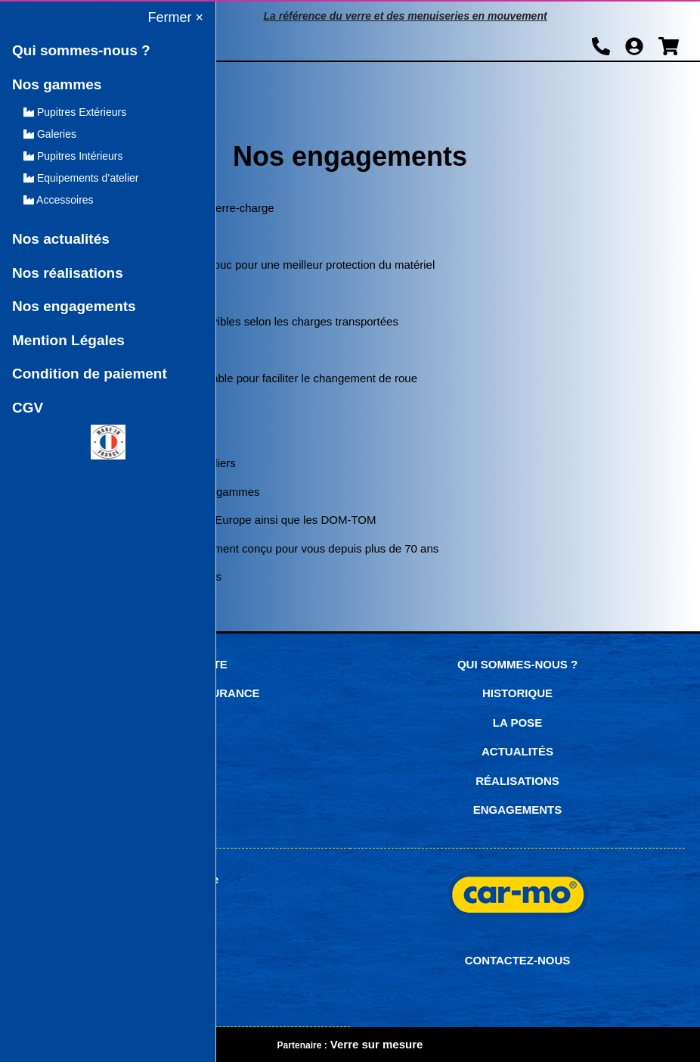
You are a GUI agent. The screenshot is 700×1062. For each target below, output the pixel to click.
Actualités (517, 751)
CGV (27, 408)
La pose (517, 722)
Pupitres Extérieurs (74, 112)
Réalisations (517, 780)
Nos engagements (74, 306)
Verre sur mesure (376, 1044)
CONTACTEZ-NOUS (518, 960)
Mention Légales (68, 340)
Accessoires (58, 200)
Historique (517, 693)
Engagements (517, 809)
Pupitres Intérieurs (73, 156)
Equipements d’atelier (81, 178)
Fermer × (175, 17)
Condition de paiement (89, 374)
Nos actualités (61, 239)
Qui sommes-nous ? (81, 50)
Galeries (49, 134)
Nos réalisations (67, 273)
